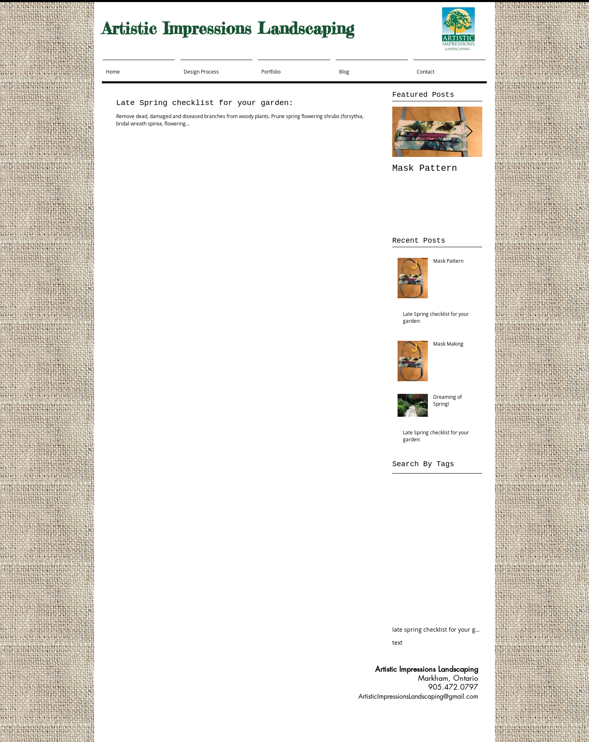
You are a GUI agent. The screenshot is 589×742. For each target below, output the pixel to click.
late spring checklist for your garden (437, 629)
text (397, 642)
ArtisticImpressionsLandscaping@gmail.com (418, 696)
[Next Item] (469, 131)
